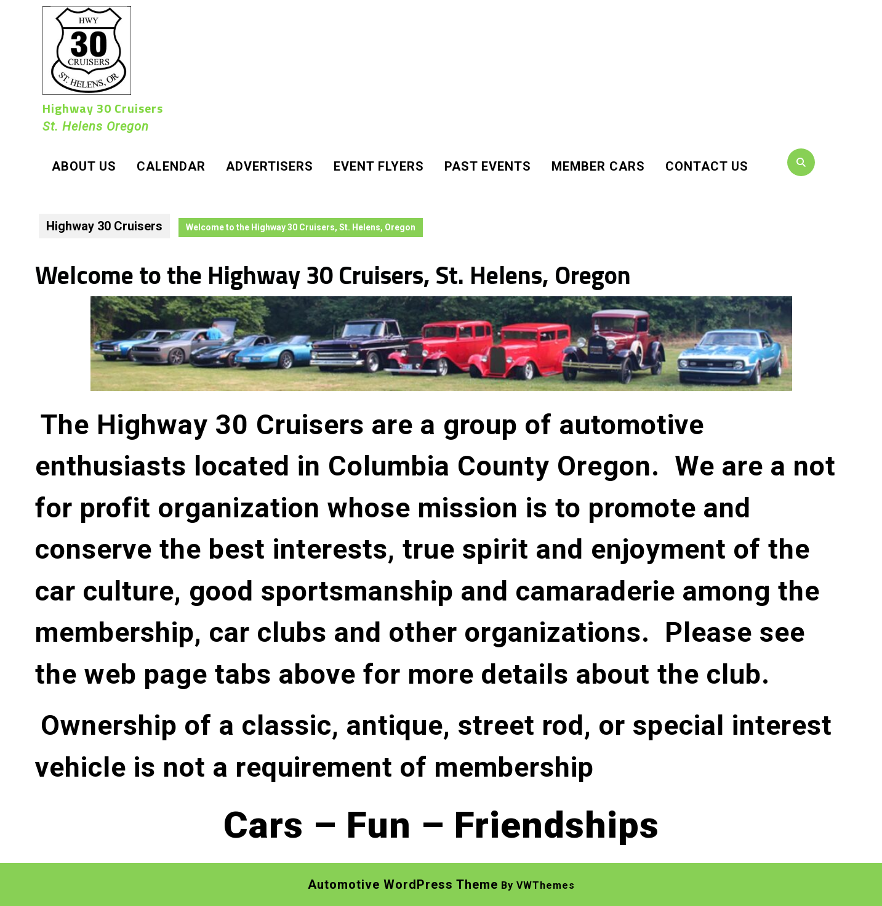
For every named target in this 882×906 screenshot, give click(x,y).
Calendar (171, 166)
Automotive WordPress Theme (403, 884)
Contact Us (706, 166)
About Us (84, 166)
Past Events (487, 166)
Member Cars (598, 166)
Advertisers (269, 166)
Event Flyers (379, 166)
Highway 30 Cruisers (102, 108)
